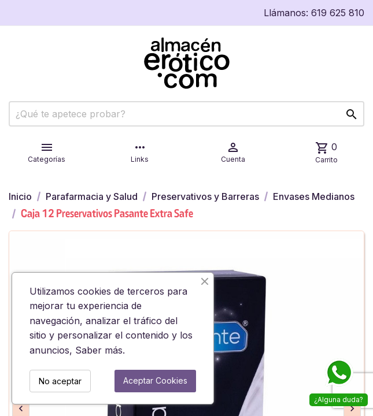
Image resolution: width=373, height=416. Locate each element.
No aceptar (60, 381)
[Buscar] (186, 113)
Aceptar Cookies (155, 380)
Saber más (99, 350)
